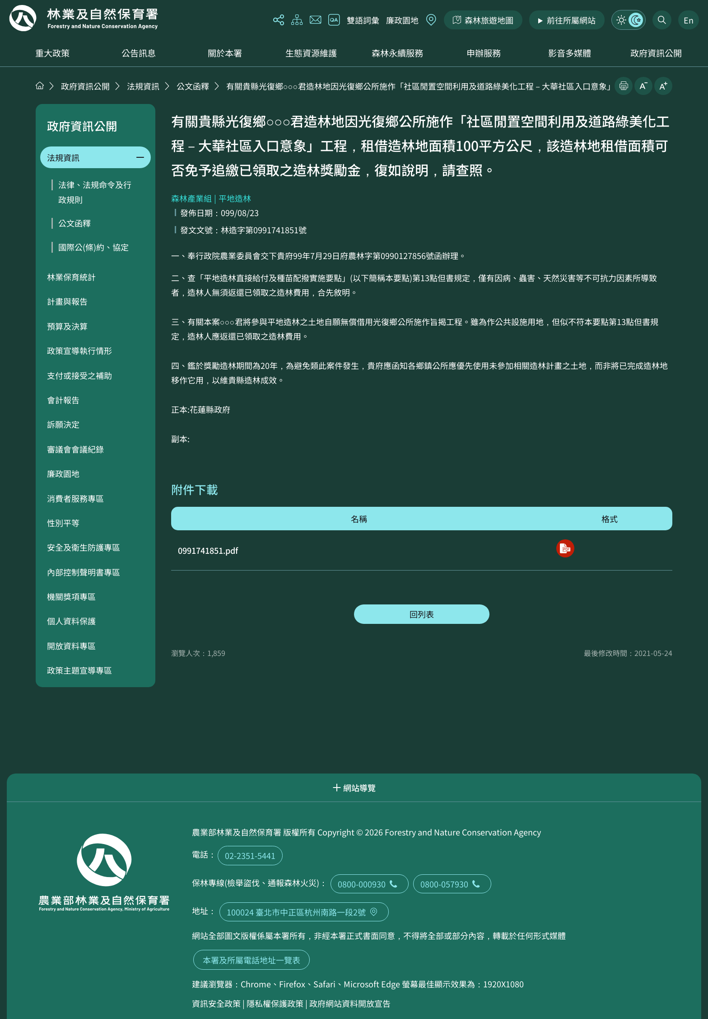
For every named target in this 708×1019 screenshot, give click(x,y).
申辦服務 (483, 53)
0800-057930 (452, 884)
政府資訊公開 (656, 53)
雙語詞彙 (363, 20)
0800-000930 (369, 884)
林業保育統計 (71, 277)
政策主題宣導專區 (79, 670)
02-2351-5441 (250, 855)
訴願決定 (63, 424)
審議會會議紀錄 (75, 449)
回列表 (422, 614)
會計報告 (63, 400)
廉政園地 (402, 20)
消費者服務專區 (75, 498)
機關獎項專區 (71, 596)
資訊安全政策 (216, 1003)
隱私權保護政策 (275, 1003)
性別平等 (63, 522)
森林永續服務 (397, 53)
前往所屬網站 (571, 20)
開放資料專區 (71, 645)
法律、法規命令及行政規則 (94, 192)
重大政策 (52, 53)
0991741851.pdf (208, 550)
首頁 (40, 85)
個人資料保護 (71, 621)
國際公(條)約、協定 (93, 247)
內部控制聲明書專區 (83, 572)
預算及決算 (67, 326)
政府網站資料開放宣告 (350, 1003)
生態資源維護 (311, 53)
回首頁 (83, 18)
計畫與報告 (67, 301)
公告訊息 (138, 53)
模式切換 (628, 20)
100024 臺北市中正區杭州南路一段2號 (304, 912)
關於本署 (225, 53)
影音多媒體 (569, 53)
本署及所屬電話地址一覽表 (251, 960)
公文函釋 (193, 86)
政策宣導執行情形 (79, 350)
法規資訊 (143, 86)
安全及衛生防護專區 (83, 547)
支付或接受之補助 (79, 375)
